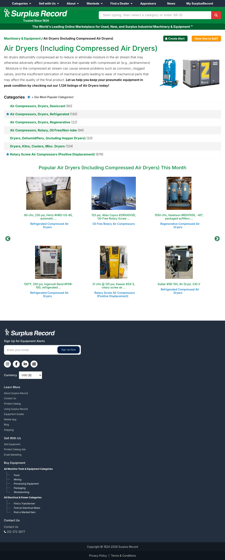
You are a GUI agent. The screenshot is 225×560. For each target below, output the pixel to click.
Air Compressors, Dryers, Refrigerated (39, 114)
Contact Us (10, 398)
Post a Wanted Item (24, 512)
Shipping (9, 429)
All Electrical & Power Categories (23, 497)
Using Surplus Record (16, 408)
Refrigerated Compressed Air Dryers (49, 225)
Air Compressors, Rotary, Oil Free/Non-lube (43, 130)
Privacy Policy (98, 555)
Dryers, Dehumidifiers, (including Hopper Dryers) (48, 138)
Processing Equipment (26, 483)
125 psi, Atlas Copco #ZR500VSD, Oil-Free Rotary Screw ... (113, 216)
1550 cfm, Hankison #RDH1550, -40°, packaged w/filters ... (179, 216)
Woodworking (21, 492)
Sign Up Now (68, 349)
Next (217, 239)
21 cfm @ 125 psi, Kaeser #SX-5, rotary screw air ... (113, 285)
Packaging (19, 488)
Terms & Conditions (123, 555)
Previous (8, 239)
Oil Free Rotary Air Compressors (113, 223)
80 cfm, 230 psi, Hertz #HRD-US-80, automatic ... (48, 216)
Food (16, 475)
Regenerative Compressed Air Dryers (180, 225)
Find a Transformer (24, 503)
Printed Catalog (12, 403)
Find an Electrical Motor (27, 507)
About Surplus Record (16, 393)
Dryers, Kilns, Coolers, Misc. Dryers (37, 146)
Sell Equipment (12, 444)
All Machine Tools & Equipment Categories (28, 468)
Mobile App (10, 419)
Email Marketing (12, 454)
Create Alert (176, 38)
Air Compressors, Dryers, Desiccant (37, 106)
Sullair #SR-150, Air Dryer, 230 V (179, 284)
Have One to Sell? (206, 38)
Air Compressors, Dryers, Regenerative (40, 122)
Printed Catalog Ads (15, 449)
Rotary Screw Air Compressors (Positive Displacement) (52, 154)
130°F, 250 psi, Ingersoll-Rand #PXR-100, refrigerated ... (48, 285)
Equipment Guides (14, 414)
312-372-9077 (16, 531)
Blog (6, 424)
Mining (17, 479)
